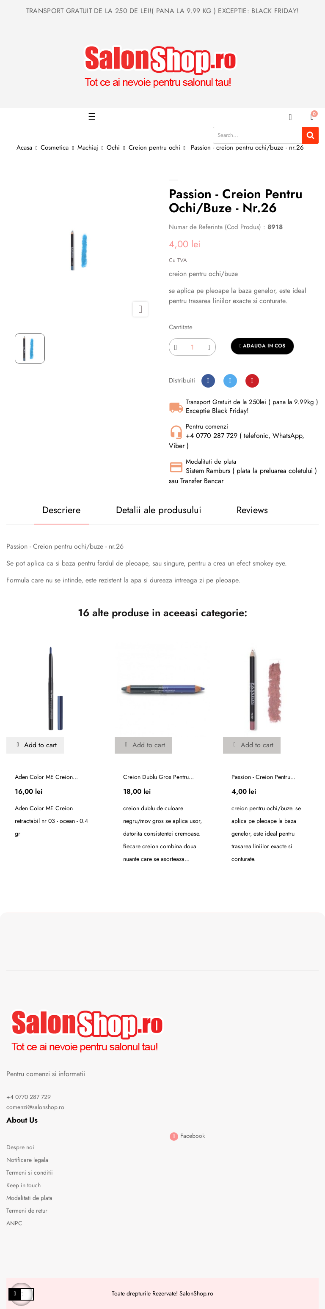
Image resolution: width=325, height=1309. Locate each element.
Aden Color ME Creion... (46, 777)
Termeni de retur (26, 1210)
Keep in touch (23, 1185)
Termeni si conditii (29, 1172)
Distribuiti (208, 381)
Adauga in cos (262, 346)
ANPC (14, 1223)
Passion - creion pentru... (263, 777)
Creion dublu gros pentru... (158, 777)
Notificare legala (27, 1160)
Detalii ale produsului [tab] (158, 509)
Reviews (252, 509)
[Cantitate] (192, 347)
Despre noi (20, 1147)
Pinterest (252, 381)
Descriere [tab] (61, 509)
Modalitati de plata (29, 1198)
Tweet (230, 381)
